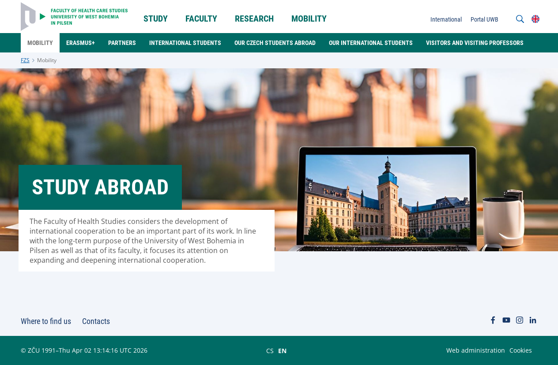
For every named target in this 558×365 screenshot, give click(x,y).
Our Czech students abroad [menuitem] (275, 42)
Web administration (475, 350)
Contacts (96, 321)
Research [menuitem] (254, 18)
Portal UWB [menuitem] (484, 19)
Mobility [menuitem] (309, 18)
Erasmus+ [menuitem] (80, 42)
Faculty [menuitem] (201, 18)
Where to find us (46, 321)
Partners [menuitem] (122, 42)
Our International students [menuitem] (371, 42)
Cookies (520, 350)
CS (270, 350)
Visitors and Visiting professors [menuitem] (475, 42)
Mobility (47, 60)
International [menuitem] (446, 19)
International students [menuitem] (185, 42)
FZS (25, 60)
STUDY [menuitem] (155, 18)
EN (282, 350)
